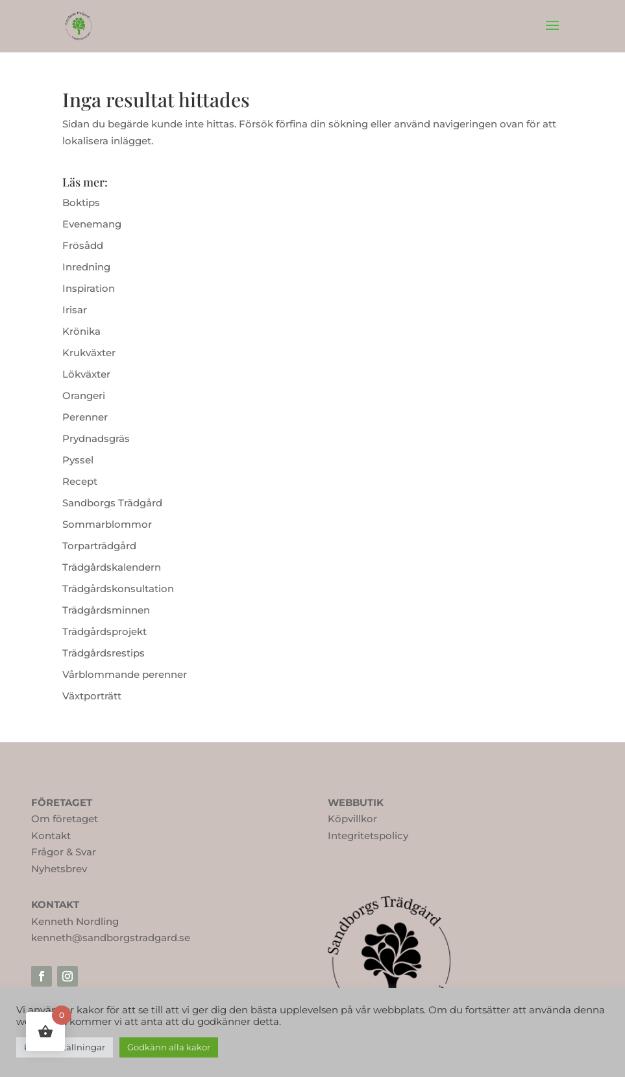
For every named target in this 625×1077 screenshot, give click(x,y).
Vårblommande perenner (124, 674)
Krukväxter (89, 352)
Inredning (86, 267)
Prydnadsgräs (96, 438)
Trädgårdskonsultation (118, 588)
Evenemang (91, 224)
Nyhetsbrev (59, 869)
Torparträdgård (99, 545)
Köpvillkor (352, 818)
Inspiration (88, 288)
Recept (79, 481)
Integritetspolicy (368, 835)
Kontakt (51, 835)
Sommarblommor (107, 524)
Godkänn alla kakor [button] (168, 1047)
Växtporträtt (91, 696)
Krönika (81, 331)
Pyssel (77, 460)
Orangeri (83, 395)
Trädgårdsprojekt (104, 631)
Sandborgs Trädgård (112, 503)
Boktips (81, 202)
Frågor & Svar (63, 852)
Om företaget (64, 818)
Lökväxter (86, 374)
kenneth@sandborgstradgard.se (110, 937)
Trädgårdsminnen (106, 610)
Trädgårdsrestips (103, 653)
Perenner (85, 417)
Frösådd (82, 245)
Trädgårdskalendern (111, 567)
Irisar (74, 310)
